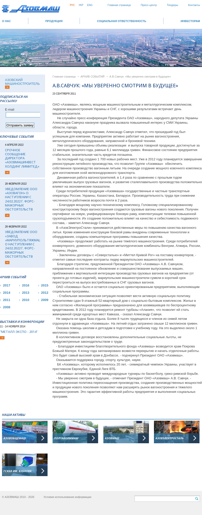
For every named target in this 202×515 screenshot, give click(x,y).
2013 (25, 293)
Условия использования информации (67, 496)
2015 (44, 285)
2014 (6, 293)
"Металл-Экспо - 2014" (19, 332)
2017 (6, 285)
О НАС (6, 21)
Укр (81, 5)
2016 (25, 285)
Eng (90, 5)
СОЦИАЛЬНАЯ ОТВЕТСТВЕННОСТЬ (121, 21)
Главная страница (119, 5)
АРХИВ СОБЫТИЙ (93, 76)
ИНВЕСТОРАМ (190, 21)
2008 (6, 307)
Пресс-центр (149, 5)
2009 (44, 300)
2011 (6, 300)
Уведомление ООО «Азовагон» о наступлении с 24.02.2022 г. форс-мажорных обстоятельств (21, 199)
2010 (25, 300)
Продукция (54, 21)
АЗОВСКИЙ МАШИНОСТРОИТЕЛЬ (22, 82)
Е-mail (9, 109)
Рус (72, 5)
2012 (44, 293)
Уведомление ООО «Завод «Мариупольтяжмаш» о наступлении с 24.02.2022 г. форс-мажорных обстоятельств (22, 244)
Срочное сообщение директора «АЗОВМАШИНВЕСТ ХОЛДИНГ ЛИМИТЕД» (22, 158)
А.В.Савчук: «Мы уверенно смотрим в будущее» (140, 76)
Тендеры (172, 5)
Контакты (194, 5)
